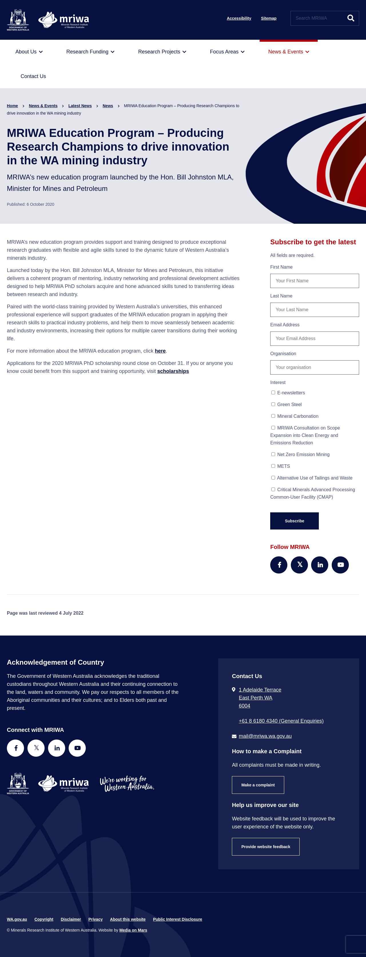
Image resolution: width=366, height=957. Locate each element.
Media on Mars (133, 930)
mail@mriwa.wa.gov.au (265, 736)
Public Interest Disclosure (177, 919)
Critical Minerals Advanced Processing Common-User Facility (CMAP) (312, 493)
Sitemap (269, 18)
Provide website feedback (265, 846)
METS (280, 466)
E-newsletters (288, 392)
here (160, 351)
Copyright (43, 919)
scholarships (173, 371)
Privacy (95, 919)
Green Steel (286, 404)
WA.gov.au (17, 919)
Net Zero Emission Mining (300, 454)
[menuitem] (29, 52)
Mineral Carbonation (295, 416)
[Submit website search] (351, 18)
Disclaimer (71, 919)
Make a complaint (258, 785)
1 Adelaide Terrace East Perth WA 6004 (260, 698)
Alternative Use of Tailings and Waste (312, 477)
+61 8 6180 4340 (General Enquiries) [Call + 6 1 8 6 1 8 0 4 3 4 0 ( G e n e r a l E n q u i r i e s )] (281, 721)
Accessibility (239, 18)
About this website (128, 919)
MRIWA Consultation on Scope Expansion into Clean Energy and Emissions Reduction (305, 435)
